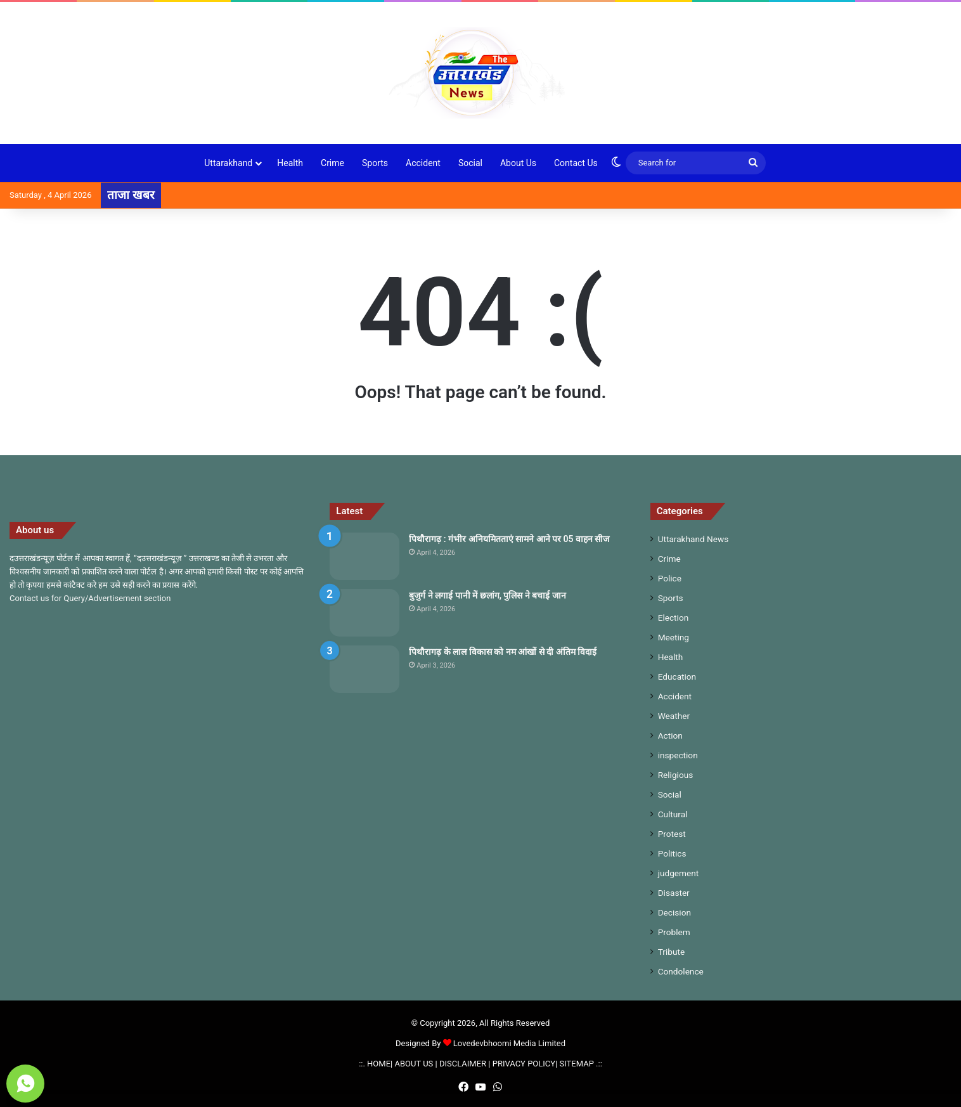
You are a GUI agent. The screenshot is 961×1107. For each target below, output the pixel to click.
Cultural (673, 814)
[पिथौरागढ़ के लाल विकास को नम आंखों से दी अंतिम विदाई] (364, 669)
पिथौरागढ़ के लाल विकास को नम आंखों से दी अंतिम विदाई (503, 652)
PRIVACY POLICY (524, 1063)
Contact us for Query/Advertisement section (90, 598)
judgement (678, 873)
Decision (674, 912)
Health (290, 163)
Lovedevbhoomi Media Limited (504, 1043)
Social (470, 163)
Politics (672, 853)
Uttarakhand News (693, 539)
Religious (675, 775)
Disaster (674, 893)
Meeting (673, 637)
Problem (674, 932)
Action (670, 735)
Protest (672, 834)
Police (669, 578)
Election (673, 617)
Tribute (671, 952)
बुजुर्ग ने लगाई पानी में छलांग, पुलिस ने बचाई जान (487, 595)
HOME (378, 1063)
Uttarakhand (228, 163)
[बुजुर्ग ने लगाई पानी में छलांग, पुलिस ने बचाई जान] (364, 613)
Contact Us (576, 163)
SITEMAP (577, 1063)
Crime (332, 163)
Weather (674, 716)
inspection (678, 755)
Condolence (681, 971)
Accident (423, 163)
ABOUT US (413, 1063)
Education (677, 676)
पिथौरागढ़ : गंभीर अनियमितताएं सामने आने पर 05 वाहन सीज (509, 539)
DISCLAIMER (462, 1063)
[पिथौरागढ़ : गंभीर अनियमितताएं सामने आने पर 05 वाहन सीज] (364, 556)
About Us (518, 163)
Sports (375, 163)
